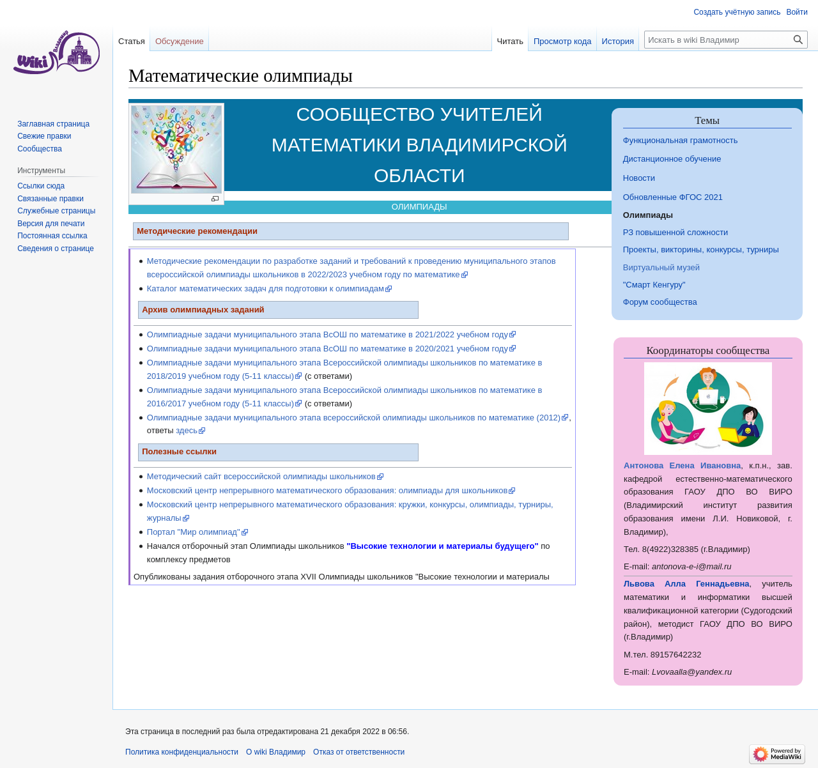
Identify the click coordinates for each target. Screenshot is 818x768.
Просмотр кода (563, 41)
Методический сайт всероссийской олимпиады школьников (261, 476)
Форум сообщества (660, 302)
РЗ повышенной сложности (676, 232)
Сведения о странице (55, 248)
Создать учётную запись (736, 12)
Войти (797, 12)
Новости (639, 178)
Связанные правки (50, 198)
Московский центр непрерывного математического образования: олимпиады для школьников (327, 490)
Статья (131, 41)
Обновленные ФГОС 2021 (673, 197)
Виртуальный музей (661, 267)
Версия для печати (50, 223)
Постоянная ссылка (52, 235)
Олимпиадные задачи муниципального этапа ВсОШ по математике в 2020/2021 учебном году (327, 348)
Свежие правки (44, 136)
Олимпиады (648, 215)
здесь (186, 430)
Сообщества (39, 148)
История (618, 41)
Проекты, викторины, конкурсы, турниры (701, 249)
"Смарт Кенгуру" (654, 284)
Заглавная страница (53, 123)
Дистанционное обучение (672, 159)
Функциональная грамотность (680, 140)
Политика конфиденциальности (181, 752)
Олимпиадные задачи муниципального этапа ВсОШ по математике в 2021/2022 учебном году (327, 334)
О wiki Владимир (275, 752)
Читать (510, 41)
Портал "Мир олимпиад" (193, 532)
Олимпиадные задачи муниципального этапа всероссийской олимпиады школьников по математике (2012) (353, 417)
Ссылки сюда (41, 185)
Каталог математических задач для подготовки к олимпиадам (265, 288)
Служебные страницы (56, 210)
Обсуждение (179, 41)
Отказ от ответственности (359, 752)
